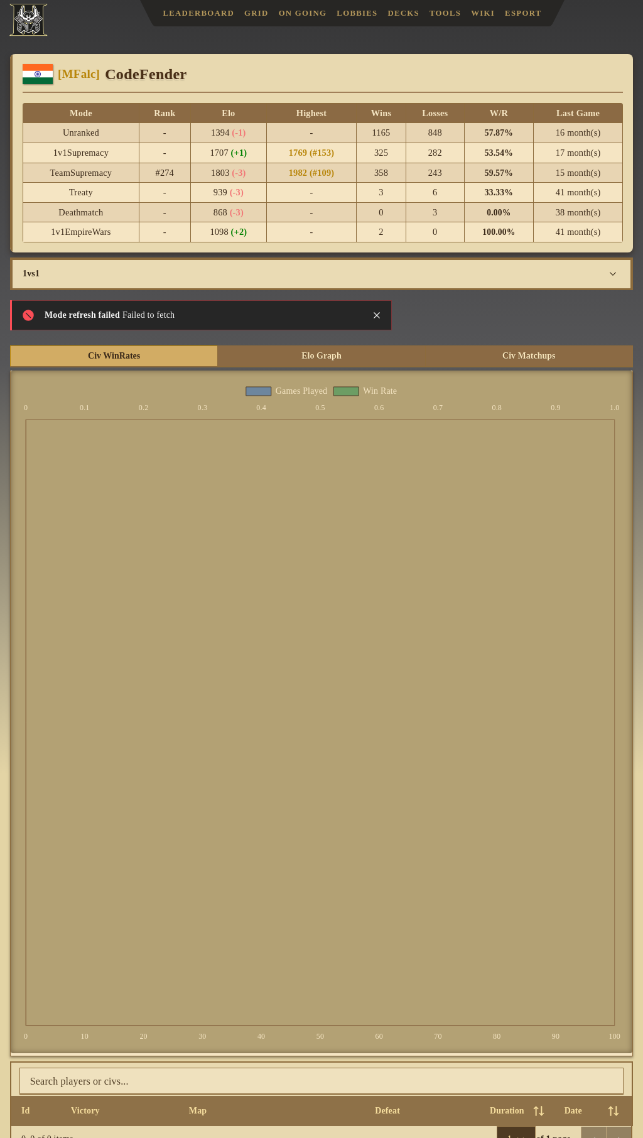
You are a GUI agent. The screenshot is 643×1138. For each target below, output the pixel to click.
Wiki (483, 13)
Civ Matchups (528, 355)
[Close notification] (377, 315)
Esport (523, 13)
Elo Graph (321, 355)
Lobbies (357, 13)
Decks (404, 13)
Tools (445, 13)
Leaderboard (198, 13)
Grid (256, 13)
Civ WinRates (114, 355)
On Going (303, 13)
